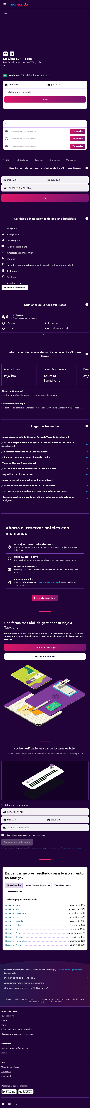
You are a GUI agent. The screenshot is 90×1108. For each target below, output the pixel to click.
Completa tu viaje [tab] (15, 892)
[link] (45, 598)
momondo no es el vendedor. (46, 978)
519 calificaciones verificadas (36, 75)
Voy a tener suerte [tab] (63, 885)
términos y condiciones (47, 848)
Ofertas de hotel (11, 999)
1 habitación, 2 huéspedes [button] (19, 92)
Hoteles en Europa (28, 999)
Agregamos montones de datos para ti (46, 983)
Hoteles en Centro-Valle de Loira (69, 999)
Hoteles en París (12, 905)
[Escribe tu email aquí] (47, 828)
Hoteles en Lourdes (14, 929)
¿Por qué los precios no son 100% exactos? (46, 988)
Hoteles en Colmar (13, 925)
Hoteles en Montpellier (15, 941)
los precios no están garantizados (69, 970)
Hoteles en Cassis (13, 933)
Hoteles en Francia (46, 999)
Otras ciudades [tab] (14, 885)
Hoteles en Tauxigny (36, 1002)
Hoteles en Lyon (12, 917)
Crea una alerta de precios (50, 582)
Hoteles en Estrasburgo (16, 913)
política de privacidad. (73, 848)
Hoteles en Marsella (14, 921)
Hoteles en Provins (13, 945)
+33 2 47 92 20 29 (12, 71)
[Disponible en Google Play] (9, 1091)
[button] (5, 4)
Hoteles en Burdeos (14, 937)
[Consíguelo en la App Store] (26, 1091)
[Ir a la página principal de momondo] (19, 4)
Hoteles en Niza (12, 909)
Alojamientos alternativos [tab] (38, 885)
